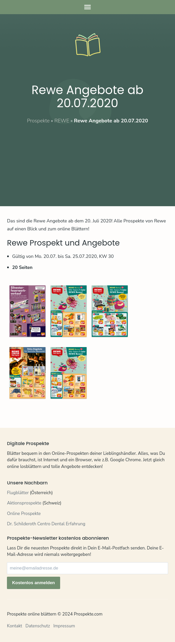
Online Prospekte (24, 514)
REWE (61, 120)
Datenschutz (37, 626)
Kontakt (14, 626)
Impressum (64, 626)
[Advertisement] (87, 160)
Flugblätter (18, 493)
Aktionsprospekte (24, 503)
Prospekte (38, 120)
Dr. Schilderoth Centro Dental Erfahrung (46, 524)
